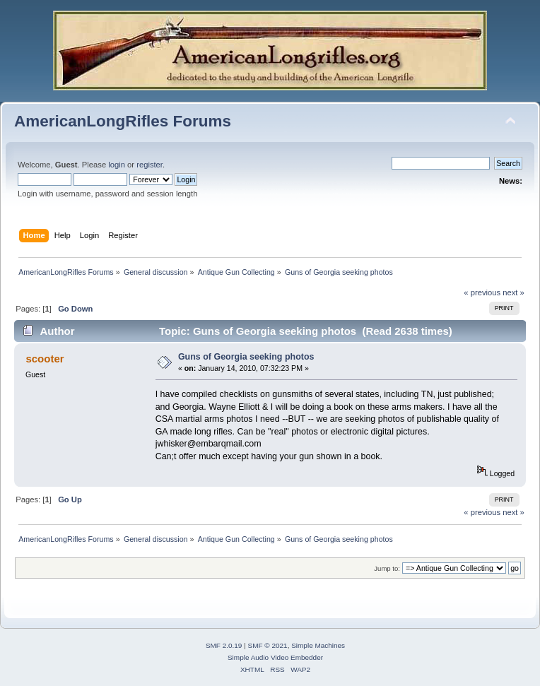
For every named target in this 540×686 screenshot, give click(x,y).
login (116, 164)
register (149, 164)
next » (513, 292)
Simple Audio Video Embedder (275, 657)
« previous (482, 292)
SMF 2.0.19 (224, 645)
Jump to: (387, 568)
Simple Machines (318, 645)
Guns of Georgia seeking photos (246, 357)
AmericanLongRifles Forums (122, 121)
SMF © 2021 (268, 645)
